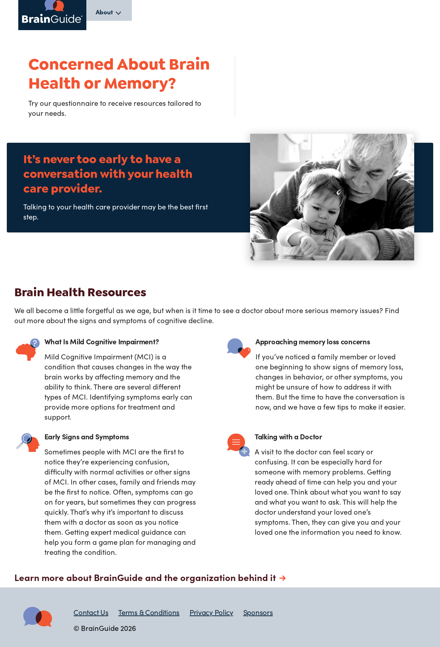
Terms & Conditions (149, 612)
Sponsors (258, 612)
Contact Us (90, 612)
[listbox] (109, 12)
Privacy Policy (211, 612)
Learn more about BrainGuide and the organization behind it (145, 577)
